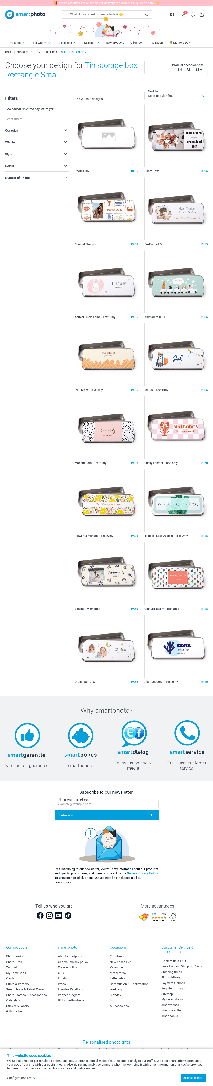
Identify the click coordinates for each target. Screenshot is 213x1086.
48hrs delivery (171, 977)
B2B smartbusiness (71, 1000)
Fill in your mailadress (73, 799)
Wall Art (11, 967)
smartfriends (170, 1005)
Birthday (115, 995)
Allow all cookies (192, 1077)
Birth (113, 1000)
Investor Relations (70, 989)
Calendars (13, 1000)
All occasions (119, 1006)
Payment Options (173, 983)
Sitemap (167, 994)
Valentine (116, 967)
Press (62, 984)
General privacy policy (73, 962)
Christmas (117, 956)
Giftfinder (136, 42)
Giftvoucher (14, 1011)
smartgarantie (171, 1010)
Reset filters (13, 119)
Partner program (69, 995)
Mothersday (118, 973)
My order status (172, 999)
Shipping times (171, 972)
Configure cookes (21, 1078)
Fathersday (117, 978)
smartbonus (169, 1016)
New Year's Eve (120, 962)
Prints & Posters (17, 984)
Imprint (63, 978)
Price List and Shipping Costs (181, 966)
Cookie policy (67, 967)
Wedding (116, 989)
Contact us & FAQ (173, 961)
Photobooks (14, 956)
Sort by (153, 91)
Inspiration (156, 42)
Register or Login (173, 988)
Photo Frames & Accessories (26, 995)
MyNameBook (16, 973)
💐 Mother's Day (179, 42)
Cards (10, 978)
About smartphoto (70, 956)
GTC (61, 973)
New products (115, 42)
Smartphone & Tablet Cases (25, 989)
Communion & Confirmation (129, 984)
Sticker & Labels (17, 1006)
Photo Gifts (14, 962)
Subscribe (66, 815)
